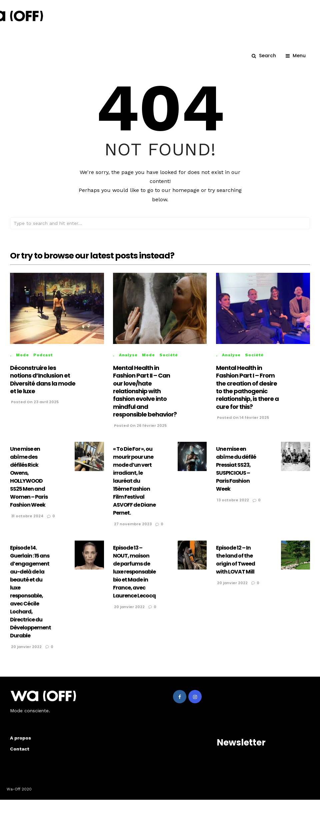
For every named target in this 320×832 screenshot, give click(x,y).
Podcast (43, 361)
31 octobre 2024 (26, 522)
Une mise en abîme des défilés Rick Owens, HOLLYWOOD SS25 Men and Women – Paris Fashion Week (29, 483)
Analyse (128, 361)
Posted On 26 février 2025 (140, 431)
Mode (22, 361)
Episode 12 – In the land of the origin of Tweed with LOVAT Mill (235, 566)
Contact (19, 754)
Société (168, 361)
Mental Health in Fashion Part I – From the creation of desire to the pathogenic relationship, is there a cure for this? (247, 393)
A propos (20, 744)
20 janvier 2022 (26, 652)
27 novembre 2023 (132, 530)
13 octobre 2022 (232, 506)
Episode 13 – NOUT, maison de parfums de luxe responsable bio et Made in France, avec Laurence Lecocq (134, 577)
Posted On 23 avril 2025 (34, 408)
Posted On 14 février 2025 (242, 423)
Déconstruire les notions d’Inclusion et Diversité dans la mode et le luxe (42, 385)
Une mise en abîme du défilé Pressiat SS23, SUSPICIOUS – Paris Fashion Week (236, 475)
